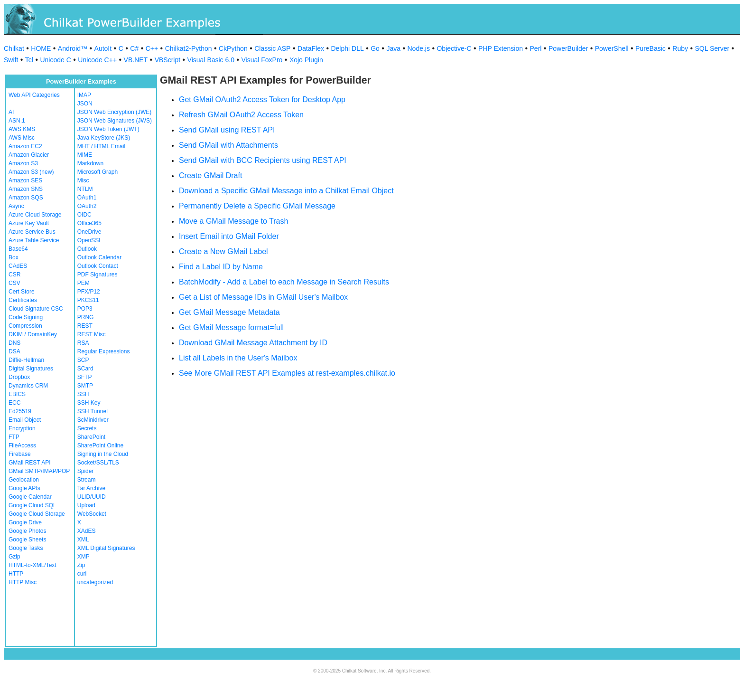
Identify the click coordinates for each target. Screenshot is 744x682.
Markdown (90, 163)
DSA (14, 351)
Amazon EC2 (25, 146)
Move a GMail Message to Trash (233, 221)
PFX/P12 (88, 291)
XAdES (86, 531)
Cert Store (22, 291)
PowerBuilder (568, 48)
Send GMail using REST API (227, 130)
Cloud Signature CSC (36, 308)
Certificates (23, 300)
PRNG (85, 317)
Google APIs (24, 488)
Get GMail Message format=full (231, 327)
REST (85, 325)
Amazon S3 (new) (31, 172)
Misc (83, 180)
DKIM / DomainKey (33, 334)
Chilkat (14, 48)
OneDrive (89, 231)
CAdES (18, 266)
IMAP (84, 95)
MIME (84, 155)
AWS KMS (22, 129)
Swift (11, 60)
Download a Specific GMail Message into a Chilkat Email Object (286, 191)
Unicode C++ (97, 60)
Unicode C (55, 60)
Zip (81, 565)
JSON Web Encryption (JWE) (114, 112)
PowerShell (612, 48)
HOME (41, 48)
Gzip (14, 556)
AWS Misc (22, 137)
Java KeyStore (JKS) (103, 137)
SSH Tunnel (92, 411)
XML (83, 539)
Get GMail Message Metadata (229, 312)
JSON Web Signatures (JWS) (114, 120)
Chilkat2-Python (188, 48)
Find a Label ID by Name (221, 267)
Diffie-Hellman (26, 360)
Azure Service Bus (32, 231)
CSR (14, 274)
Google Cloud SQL (32, 505)
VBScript (167, 60)
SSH (83, 394)
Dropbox (19, 377)
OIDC (84, 214)
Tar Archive (91, 488)
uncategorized (95, 582)
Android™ (72, 48)
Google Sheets (27, 539)
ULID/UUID (91, 496)
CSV (14, 283)
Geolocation (24, 479)
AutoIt (103, 48)
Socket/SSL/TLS (98, 462)
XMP (83, 556)
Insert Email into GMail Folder (229, 236)
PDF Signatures (97, 274)
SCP (83, 360)
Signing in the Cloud (102, 454)
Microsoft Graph (97, 172)
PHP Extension (500, 48)
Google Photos (27, 531)
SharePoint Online (100, 445)
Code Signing (26, 317)
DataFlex (311, 48)
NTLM (85, 189)
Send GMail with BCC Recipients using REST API (262, 160)
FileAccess (22, 445)
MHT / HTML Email (101, 146)
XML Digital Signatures (106, 548)
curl (81, 573)
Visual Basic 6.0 (210, 60)
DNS (14, 343)
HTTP (16, 573)
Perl (536, 48)
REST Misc (91, 334)
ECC (14, 402)
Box (14, 257)
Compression (25, 325)
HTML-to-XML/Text (32, 565)
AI (11, 112)
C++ (152, 48)
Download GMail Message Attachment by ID (253, 343)
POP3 (85, 308)
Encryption (22, 428)
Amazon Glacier (29, 155)
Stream (86, 479)
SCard (85, 368)
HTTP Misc (23, 582)
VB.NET (136, 60)
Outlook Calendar (99, 257)
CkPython (233, 48)
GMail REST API (29, 462)
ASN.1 (17, 120)
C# (134, 48)
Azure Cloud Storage (35, 214)
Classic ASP (272, 48)
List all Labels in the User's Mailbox (238, 358)
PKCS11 (88, 300)
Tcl (29, 60)
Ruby (680, 48)
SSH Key (89, 402)
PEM (83, 283)
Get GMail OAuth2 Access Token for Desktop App (262, 99)
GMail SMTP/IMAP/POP (39, 471)
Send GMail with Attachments (228, 145)
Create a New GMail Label (223, 251)
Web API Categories (34, 95)
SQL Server (712, 48)
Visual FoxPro (261, 60)
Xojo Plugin (306, 60)
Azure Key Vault (29, 223)
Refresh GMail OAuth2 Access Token (241, 115)
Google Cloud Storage (37, 514)
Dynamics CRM (28, 385)
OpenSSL (89, 240)
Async (16, 206)
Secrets (87, 428)
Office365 (89, 223)
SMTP (85, 385)
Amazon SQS (26, 197)
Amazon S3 (23, 163)
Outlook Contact (97, 266)
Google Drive (25, 522)
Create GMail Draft (210, 175)
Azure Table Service (34, 240)
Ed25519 (20, 411)
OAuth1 (87, 197)
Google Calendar (30, 496)
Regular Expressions (103, 351)
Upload (86, 505)
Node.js (419, 48)
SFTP (84, 377)
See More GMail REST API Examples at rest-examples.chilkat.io (287, 373)
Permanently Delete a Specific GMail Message (257, 206)
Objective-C (454, 48)
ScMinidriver (93, 420)
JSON (85, 103)
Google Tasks (26, 548)
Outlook (87, 249)
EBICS (17, 394)
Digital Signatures (31, 368)
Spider (85, 471)
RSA (83, 343)
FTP (14, 437)
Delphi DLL (347, 48)
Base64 (18, 249)
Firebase (20, 454)
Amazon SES (25, 180)
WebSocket (91, 514)
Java (393, 48)
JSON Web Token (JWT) (108, 129)
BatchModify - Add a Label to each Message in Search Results (284, 282)
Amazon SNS (26, 189)
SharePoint (91, 437)
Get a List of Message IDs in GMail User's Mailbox (263, 297)
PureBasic (650, 48)
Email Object (25, 420)
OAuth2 (87, 206)
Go (375, 48)
